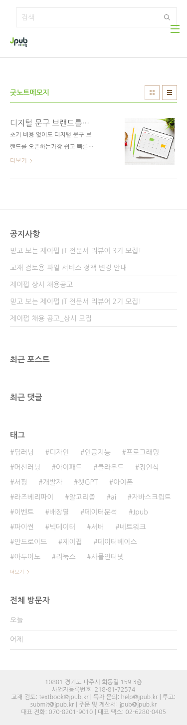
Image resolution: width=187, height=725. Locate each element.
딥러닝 (23, 452)
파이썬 (23, 526)
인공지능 (97, 452)
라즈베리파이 (33, 497)
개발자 (52, 482)
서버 (97, 526)
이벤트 (23, 512)
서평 (20, 482)
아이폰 (123, 482)
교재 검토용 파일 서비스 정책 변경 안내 (68, 267)
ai (113, 497)
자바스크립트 (151, 497)
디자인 (59, 452)
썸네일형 (152, 92)
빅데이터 (62, 526)
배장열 (59, 512)
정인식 (149, 467)
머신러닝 (27, 467)
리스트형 (169, 92)
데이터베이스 (117, 541)
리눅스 (65, 556)
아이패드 (69, 467)
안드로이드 (30, 541)
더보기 (17, 571)
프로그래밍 (142, 452)
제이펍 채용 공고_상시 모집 (51, 318)
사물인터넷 (107, 556)
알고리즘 (82, 497)
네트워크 (133, 526)
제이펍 (72, 541)
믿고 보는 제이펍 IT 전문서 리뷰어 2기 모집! (75, 301)
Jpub (140, 512)
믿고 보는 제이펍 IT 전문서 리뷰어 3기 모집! (75, 250)
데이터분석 (100, 512)
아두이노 (27, 556)
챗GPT (88, 482)
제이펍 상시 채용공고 (41, 284)
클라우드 (111, 467)
